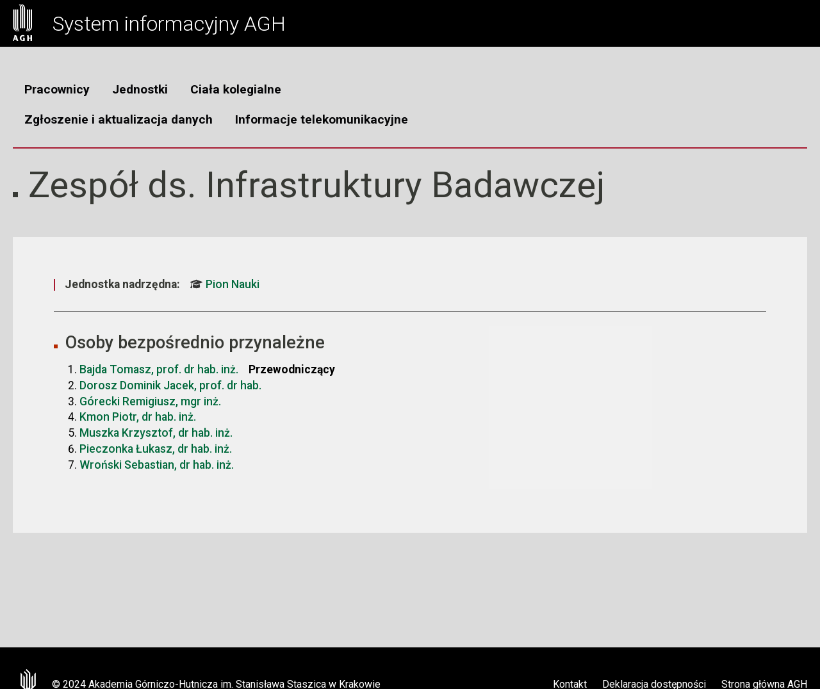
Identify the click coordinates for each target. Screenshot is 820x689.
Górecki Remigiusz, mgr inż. (150, 401)
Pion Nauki (224, 284)
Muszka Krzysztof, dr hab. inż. (156, 432)
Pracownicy (57, 89)
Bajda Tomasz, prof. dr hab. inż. (158, 369)
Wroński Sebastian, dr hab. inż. (156, 464)
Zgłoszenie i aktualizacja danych (118, 119)
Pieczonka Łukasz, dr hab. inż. (155, 448)
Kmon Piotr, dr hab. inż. (137, 416)
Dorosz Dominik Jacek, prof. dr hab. (170, 385)
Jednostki (140, 89)
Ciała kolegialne (235, 89)
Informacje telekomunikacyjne (321, 119)
